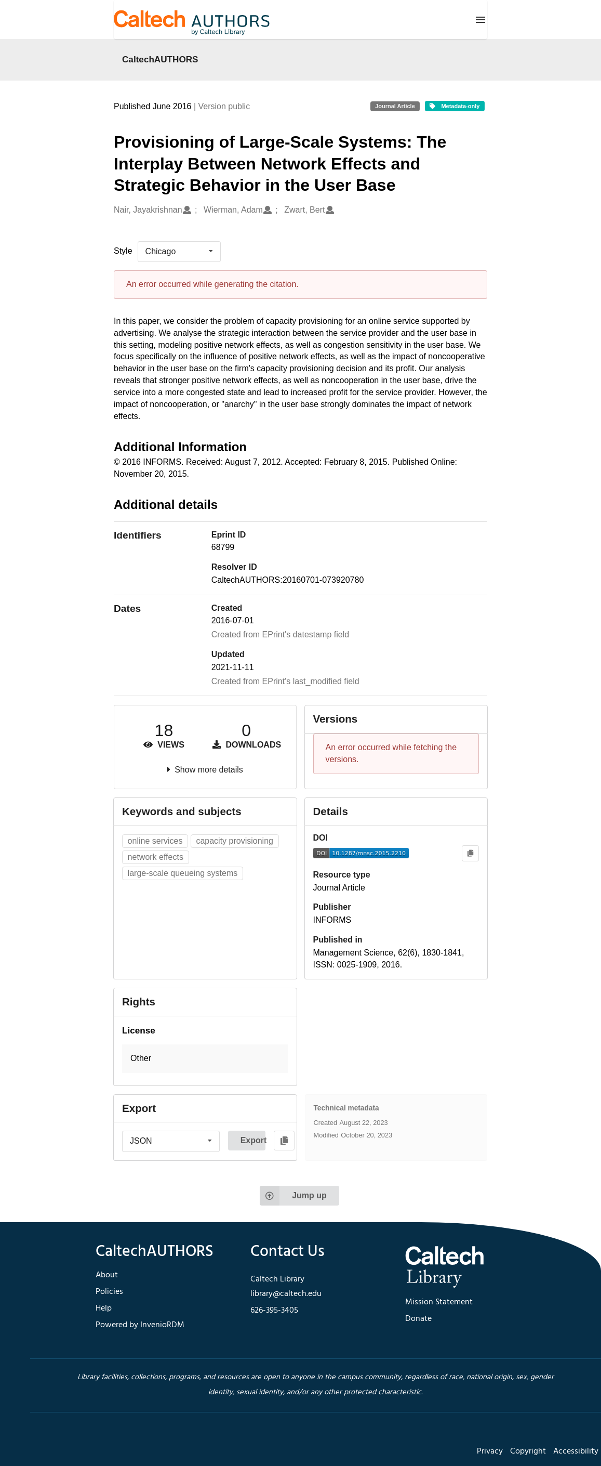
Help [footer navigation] (104, 1308)
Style (123, 250)
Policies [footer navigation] (109, 1292)
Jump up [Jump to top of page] (293, 1196)
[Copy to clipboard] (470, 853)
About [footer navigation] (107, 1275)
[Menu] (480, 20)
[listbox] (179, 251)
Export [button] (253, 1140)
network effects (155, 857)
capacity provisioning (234, 840)
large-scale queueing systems (183, 873)
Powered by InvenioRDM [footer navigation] (140, 1325)
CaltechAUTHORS (160, 59)
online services (155, 840)
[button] (205, 1058)
